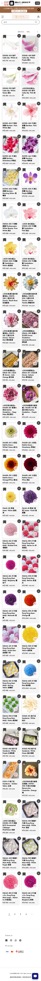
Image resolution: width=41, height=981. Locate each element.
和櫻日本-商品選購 (19, 11)
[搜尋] (36, 22)
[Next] (31, 914)
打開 (37, 3)
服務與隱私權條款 (15, 977)
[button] (2, 17)
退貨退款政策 (26, 977)
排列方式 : (21, 32)
